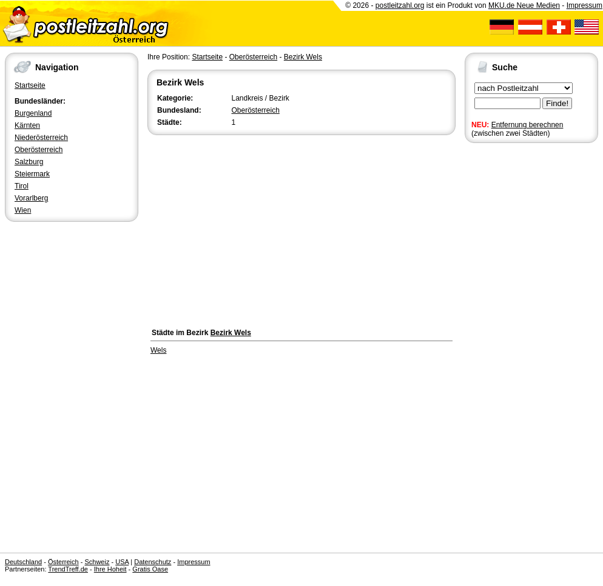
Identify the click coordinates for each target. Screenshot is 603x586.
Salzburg (29, 162)
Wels (158, 350)
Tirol (22, 186)
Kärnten (27, 125)
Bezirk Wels (303, 57)
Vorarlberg (31, 198)
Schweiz (96, 561)
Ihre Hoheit (110, 569)
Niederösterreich (41, 137)
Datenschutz (152, 561)
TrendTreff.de (68, 569)
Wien (23, 210)
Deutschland (23, 561)
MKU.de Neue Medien (524, 5)
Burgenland (33, 113)
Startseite (30, 85)
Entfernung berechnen (527, 125)
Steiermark (32, 174)
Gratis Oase (150, 569)
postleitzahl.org (400, 5)
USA (122, 561)
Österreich (63, 561)
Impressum (584, 5)
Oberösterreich (38, 149)
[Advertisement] (301, 228)
